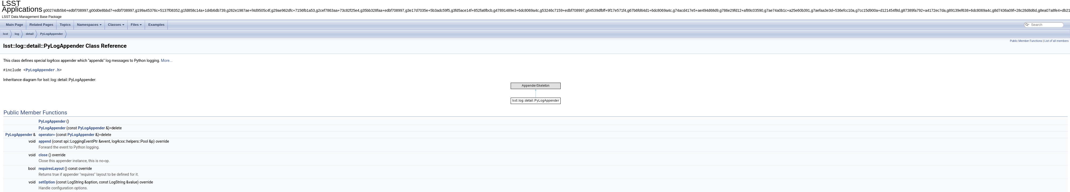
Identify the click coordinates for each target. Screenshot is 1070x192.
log (17, 33)
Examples (156, 25)
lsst (5, 33)
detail (29, 33)
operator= (47, 135)
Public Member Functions (1026, 41)
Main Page (14, 25)
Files (136, 25)
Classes (116, 25)
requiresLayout (51, 168)
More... (167, 60)
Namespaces (89, 25)
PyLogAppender (51, 33)
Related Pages (41, 25)
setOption (47, 182)
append (45, 141)
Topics (65, 25)
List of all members (1056, 41)
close (43, 155)
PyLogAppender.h (42, 70)
